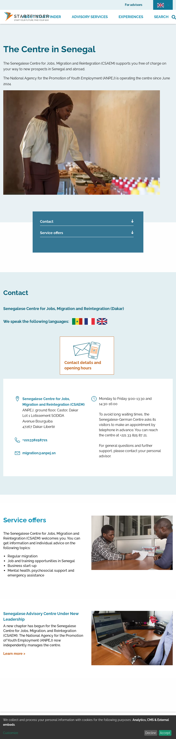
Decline (150, 733)
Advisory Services (90, 17)
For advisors (133, 5)
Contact (46, 222)
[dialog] (88, 727)
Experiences (131, 17)
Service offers (51, 233)
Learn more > (14, 654)
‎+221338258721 (31, 440)
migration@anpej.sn (35, 453)
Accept (165, 733)
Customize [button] (10, 733)
